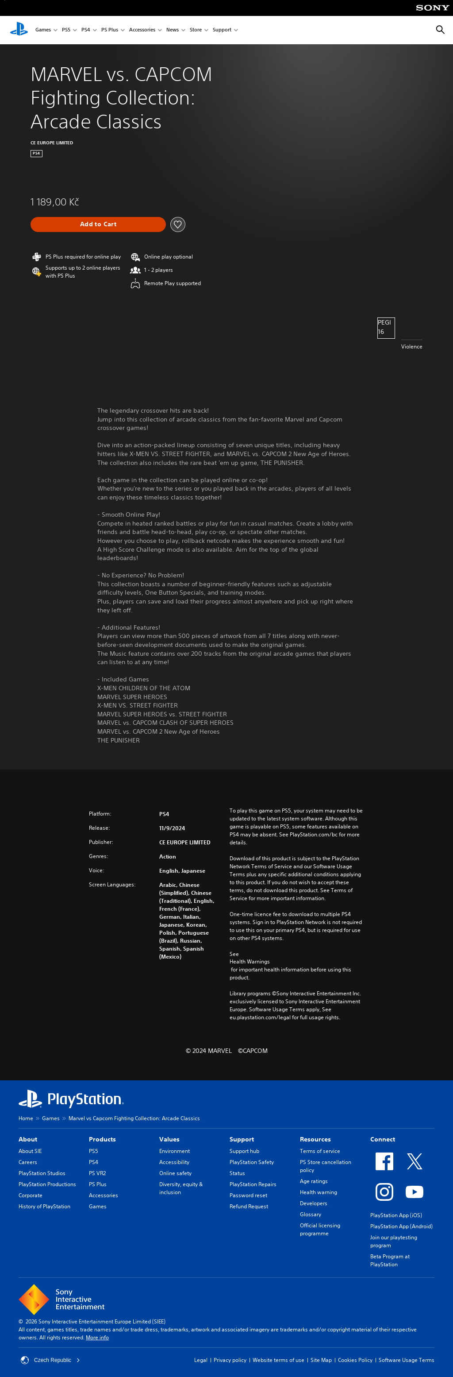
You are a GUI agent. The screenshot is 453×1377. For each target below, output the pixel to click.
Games (43, 30)
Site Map (321, 1360)
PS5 (66, 30)
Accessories (142, 30)
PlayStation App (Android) (401, 1226)
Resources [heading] (315, 1139)
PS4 (85, 30)
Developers (313, 1203)
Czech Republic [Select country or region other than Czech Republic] (50, 1360)
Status (237, 1173)
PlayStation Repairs (253, 1184)
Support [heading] (242, 1139)
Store (196, 30)
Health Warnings (250, 961)
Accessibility (174, 1162)
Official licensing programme (320, 1229)
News (172, 30)
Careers (28, 1162)
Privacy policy (230, 1360)
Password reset (248, 1195)
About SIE (30, 1151)
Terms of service (320, 1151)
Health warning (318, 1192)
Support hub (244, 1151)
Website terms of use (278, 1360)
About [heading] (28, 1139)
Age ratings (314, 1181)
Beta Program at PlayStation (390, 1260)
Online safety (175, 1173)
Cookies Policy (355, 1360)
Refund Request (249, 1206)
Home (26, 1118)
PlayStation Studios (42, 1173)
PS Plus (109, 30)
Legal (200, 1360)
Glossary (310, 1214)
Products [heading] (102, 1139)
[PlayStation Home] (19, 30)
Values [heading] (169, 1139)
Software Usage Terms (406, 1360)
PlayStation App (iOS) (396, 1215)
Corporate (30, 1195)
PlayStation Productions (47, 1184)
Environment (174, 1151)
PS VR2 (97, 1173)
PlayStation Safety (252, 1162)
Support (222, 30)
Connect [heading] (382, 1139)
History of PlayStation (44, 1206)
